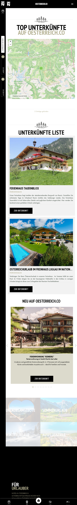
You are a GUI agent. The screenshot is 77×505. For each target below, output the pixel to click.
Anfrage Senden (3, 44)
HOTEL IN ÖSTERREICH (20, 493)
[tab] (33, 387)
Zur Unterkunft (21, 210)
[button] (71, 4)
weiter (13, 417)
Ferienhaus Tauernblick (24, 188)
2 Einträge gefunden (41, 111)
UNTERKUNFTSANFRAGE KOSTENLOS (26, 496)
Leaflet (72, 98)
